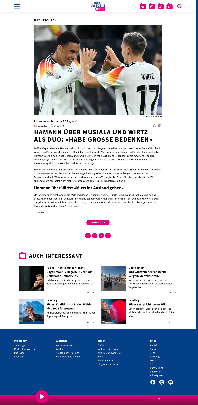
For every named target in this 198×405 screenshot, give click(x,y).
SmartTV (102, 356)
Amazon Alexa (105, 360)
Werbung (155, 356)
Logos (153, 360)
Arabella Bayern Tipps (67, 352)
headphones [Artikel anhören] (154, 125)
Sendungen (20, 345)
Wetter (59, 349)
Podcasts (19, 352)
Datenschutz (156, 367)
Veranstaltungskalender (68, 356)
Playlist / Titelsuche (108, 364)
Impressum (156, 371)
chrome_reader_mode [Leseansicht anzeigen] (159, 125)
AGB (152, 364)
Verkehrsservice (64, 345)
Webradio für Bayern (108, 349)
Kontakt (154, 345)
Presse (153, 349)
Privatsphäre (156, 375)
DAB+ (101, 345)
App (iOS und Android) (109, 352)
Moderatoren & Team (25, 349)
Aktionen (19, 356)
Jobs (152, 352)
